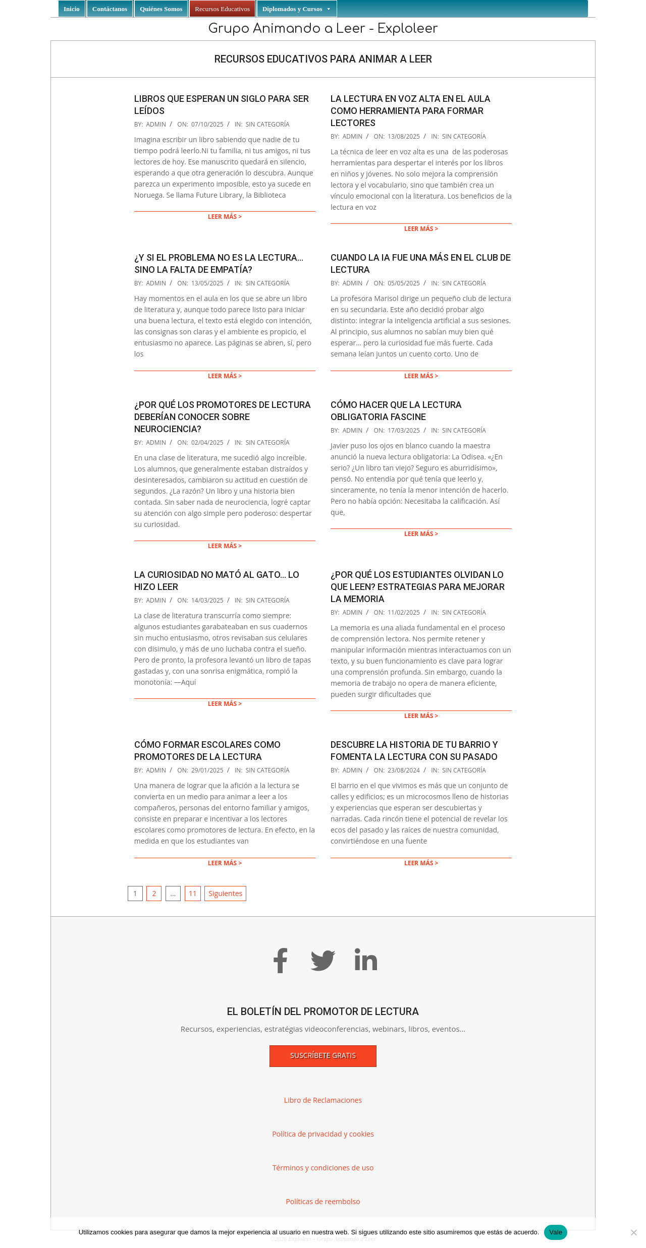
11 (193, 893)
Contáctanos (109, 9)
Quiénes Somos (161, 9)
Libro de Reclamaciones (323, 1100)
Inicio (72, 9)
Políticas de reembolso (323, 1201)
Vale (555, 1232)
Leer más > (225, 216)
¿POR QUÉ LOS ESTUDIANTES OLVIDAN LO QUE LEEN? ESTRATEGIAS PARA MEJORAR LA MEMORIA (418, 586)
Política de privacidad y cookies (323, 1134)
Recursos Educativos (222, 9)
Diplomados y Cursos (297, 9)
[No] (633, 1232)
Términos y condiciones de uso (323, 1167)
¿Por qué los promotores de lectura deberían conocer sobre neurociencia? (222, 416)
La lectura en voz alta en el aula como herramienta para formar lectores (411, 110)
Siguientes (225, 893)
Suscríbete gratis (323, 1055)
